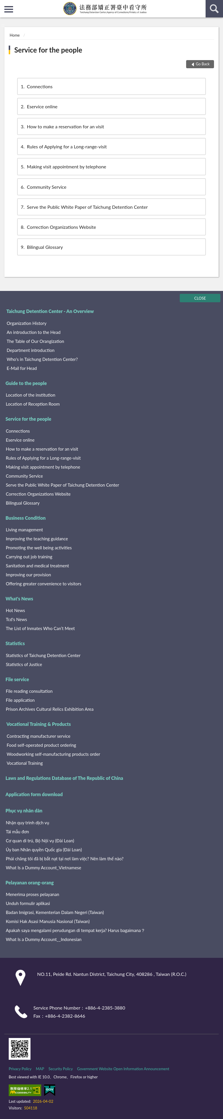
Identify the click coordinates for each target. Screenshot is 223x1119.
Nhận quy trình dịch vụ (27, 822)
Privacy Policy (20, 1068)
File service (17, 679)
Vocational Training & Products (38, 724)
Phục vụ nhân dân (24, 810)
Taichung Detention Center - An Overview (50, 311)
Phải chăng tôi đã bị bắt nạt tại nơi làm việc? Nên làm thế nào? (65, 858)
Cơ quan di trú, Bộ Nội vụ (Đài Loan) (40, 840)
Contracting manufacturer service (39, 736)
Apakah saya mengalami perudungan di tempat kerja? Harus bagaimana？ (75, 930)
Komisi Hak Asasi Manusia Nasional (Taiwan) (48, 921)
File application (20, 700)
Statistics (15, 643)
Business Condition (26, 518)
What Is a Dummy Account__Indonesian (44, 939)
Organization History (26, 323)
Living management (24, 529)
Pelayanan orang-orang (30, 882)
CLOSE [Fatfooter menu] (200, 298)
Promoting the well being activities (39, 547)
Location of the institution (30, 394)
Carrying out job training (29, 556)
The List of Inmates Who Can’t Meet (40, 628)
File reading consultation (29, 691)
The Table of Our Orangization (35, 341)
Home (15, 35)
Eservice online (38, 106)
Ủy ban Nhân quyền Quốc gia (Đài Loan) (44, 849)
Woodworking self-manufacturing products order (53, 754)
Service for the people (48, 50)
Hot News (15, 610)
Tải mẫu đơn (17, 831)
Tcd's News (16, 619)
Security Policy (60, 1068)
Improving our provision (28, 574)
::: (4, 4)
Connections (36, 86)
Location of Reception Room (33, 403)
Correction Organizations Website (58, 227)
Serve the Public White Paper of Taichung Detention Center (84, 207)
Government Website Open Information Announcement (123, 1068)
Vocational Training (25, 763)
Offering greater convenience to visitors (43, 583)
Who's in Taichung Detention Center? (42, 359)
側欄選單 (8, 9)
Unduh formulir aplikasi (28, 903)
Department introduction (31, 350)
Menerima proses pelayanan (32, 894)
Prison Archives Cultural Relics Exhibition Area (49, 709)
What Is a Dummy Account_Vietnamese (43, 867)
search (214, 8)
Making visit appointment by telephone (63, 166)
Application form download (34, 794)
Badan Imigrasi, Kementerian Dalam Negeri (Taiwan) (55, 912)
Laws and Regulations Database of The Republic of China (64, 778)
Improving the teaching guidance (37, 538)
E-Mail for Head (22, 368)
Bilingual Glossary (41, 247)
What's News (19, 598)
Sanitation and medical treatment (37, 565)
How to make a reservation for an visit (62, 126)
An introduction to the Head (33, 332)
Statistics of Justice (24, 664)
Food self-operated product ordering (41, 745)
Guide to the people (26, 383)
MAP (40, 1068)
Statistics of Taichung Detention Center (43, 655)
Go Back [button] (203, 64)
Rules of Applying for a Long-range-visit (63, 146)
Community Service (43, 186)
